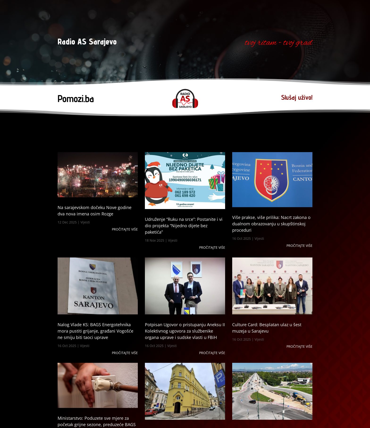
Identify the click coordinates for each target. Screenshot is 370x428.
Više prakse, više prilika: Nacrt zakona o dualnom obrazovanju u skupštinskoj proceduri (271, 223)
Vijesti (85, 222)
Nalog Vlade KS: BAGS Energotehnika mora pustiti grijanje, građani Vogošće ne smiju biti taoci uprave (95, 331)
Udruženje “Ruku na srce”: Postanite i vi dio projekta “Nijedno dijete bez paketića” (184, 225)
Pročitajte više (125, 229)
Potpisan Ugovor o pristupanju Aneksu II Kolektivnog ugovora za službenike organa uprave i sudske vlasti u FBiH (185, 331)
